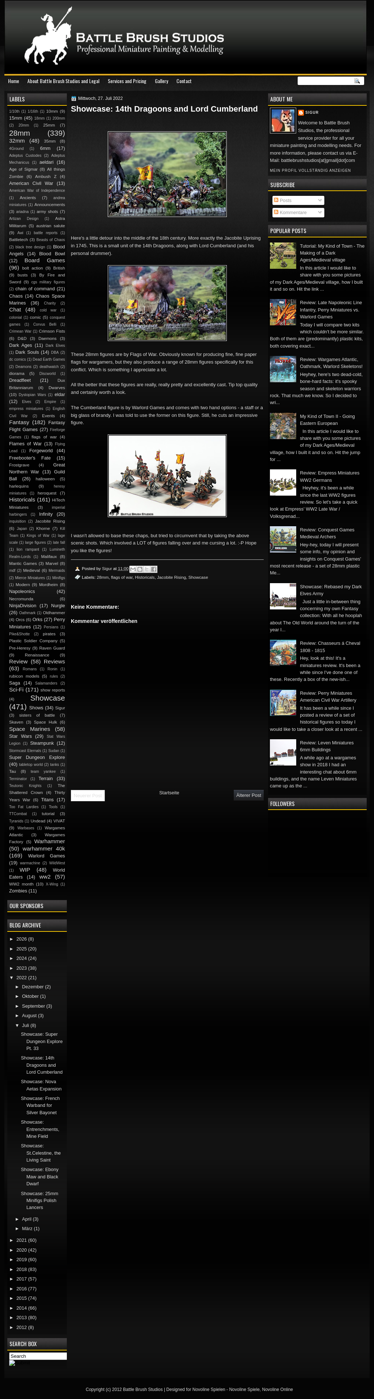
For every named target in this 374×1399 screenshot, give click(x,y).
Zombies (18, 891)
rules (54, 676)
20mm (24, 125)
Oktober (31, 996)
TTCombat (18, 814)
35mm (50, 141)
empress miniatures (26, 409)
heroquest (47, 493)
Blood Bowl (52, 253)
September (34, 1006)
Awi (20, 233)
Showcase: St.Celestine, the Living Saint (41, 1153)
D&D (22, 338)
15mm (15, 118)
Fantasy (19, 422)
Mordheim (48, 584)
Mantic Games (23, 563)
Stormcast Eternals (25, 751)
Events (48, 416)
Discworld (47, 374)
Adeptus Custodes (25, 156)
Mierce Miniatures (30, 578)
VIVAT (59, 821)
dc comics (17, 359)
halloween (45, 479)
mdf (12, 571)
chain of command (35, 288)
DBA (55, 352)
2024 (22, 958)
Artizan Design (23, 219)
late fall (59, 542)
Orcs (20, 619)
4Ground (16, 149)
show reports (53, 690)
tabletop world (31, 765)
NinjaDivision (22, 605)
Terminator (18, 779)
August (30, 1015)
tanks (54, 765)
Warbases (26, 828)
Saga (14, 683)
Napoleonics (22, 591)
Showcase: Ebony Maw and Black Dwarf (39, 1176)
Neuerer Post (88, 795)
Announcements (49, 204)
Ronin (52, 669)
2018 (22, 1269)
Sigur (312, 113)
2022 (22, 977)
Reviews (54, 661)
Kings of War (38, 536)
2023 (22, 968)
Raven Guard (52, 648)
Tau (12, 771)
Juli (26, 1025)
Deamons (23, 367)
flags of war (122, 577)
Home (13, 81)
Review (18, 661)
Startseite (169, 792)
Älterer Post (248, 795)
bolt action (32, 268)
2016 (22, 1288)
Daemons (47, 338)
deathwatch (49, 367)
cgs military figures (48, 282)
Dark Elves (55, 346)
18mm (39, 118)
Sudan (53, 751)
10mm (52, 111)
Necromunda (21, 599)
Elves (26, 402)
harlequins (18, 486)
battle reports (45, 233)
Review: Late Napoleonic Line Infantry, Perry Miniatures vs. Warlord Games (331, 309)
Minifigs (58, 578)
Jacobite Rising (171, 577)
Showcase (198, 577)
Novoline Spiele (244, 1389)
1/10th (14, 111)
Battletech (18, 239)
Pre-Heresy (20, 648)
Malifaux (49, 556)
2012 (22, 1327)
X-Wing (52, 884)
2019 (22, 1259)
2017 (22, 1279)
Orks (37, 619)
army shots (47, 211)
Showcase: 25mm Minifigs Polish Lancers (39, 1200)
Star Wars (20, 736)
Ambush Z (46, 176)
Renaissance (37, 655)
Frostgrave (19, 465)
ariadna (22, 212)
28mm (102, 577)
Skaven (16, 722)
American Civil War (31, 183)
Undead (38, 821)
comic (35, 317)
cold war (48, 310)
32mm (17, 140)
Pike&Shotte (19, 634)
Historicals (145, 577)
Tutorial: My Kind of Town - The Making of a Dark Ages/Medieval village (332, 253)
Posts (282, 200)
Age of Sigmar (23, 169)
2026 (22, 939)
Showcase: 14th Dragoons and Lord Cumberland (41, 1065)
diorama (16, 373)
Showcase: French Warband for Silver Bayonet (40, 1105)
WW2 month (21, 884)
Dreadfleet (20, 380)
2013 (22, 1317)
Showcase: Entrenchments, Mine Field (40, 1129)
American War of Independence (37, 191)
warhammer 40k (44, 848)
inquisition (17, 521)
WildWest (57, 863)
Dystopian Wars (32, 395)
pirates (49, 634)
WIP (24, 870)
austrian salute (50, 226)
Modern (23, 584)
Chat (15, 309)
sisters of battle (37, 715)
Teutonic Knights (25, 786)
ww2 (45, 876)
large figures (35, 542)
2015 (22, 1298)
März (28, 1228)
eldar (59, 394)
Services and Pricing (127, 81)
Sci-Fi (16, 689)
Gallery (161, 81)
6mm (45, 148)
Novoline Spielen (208, 1389)
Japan (22, 529)
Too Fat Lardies (24, 807)
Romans (30, 669)
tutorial (48, 813)
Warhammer (49, 841)
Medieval (31, 570)
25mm (49, 125)
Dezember (33, 986)
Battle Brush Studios (143, 1389)
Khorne (43, 528)
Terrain (45, 778)
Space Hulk (45, 722)
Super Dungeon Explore (37, 757)
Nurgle (58, 605)
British (59, 268)
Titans (47, 799)
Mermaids (57, 571)
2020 (22, 1250)
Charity (50, 303)
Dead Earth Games (49, 359)
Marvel (51, 563)
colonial (15, 317)
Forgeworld (41, 450)
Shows (36, 707)
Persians (51, 627)
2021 (22, 1240)
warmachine (30, 863)
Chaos (16, 296)
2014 (22, 1308)
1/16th (33, 111)
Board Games (44, 260)
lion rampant (28, 549)
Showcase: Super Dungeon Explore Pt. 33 (41, 1041)
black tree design (30, 247)
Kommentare (290, 212)
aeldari (46, 162)
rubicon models (24, 676)
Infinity (46, 514)
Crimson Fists (52, 331)
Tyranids (16, 821)
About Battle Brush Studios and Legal (63, 81)
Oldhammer (54, 613)
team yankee (43, 772)
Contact (184, 81)
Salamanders (46, 683)
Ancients (28, 197)
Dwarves (57, 387)
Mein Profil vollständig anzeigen (310, 170)
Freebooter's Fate (30, 458)
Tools (53, 807)
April (27, 1219)
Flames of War (25, 443)
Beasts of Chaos (51, 240)
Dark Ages (20, 345)
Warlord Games (46, 856)
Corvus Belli (44, 324)
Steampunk (42, 743)
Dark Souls (27, 352)
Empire (50, 402)
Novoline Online (277, 1389)
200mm (59, 118)
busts (23, 275)
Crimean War (20, 331)
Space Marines (29, 729)
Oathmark (27, 613)
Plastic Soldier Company (33, 641)
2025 (22, 949)
